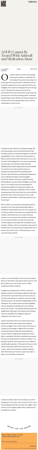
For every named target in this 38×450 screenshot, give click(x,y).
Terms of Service (27, 448)
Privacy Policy (33, 448)
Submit (33, 446)
